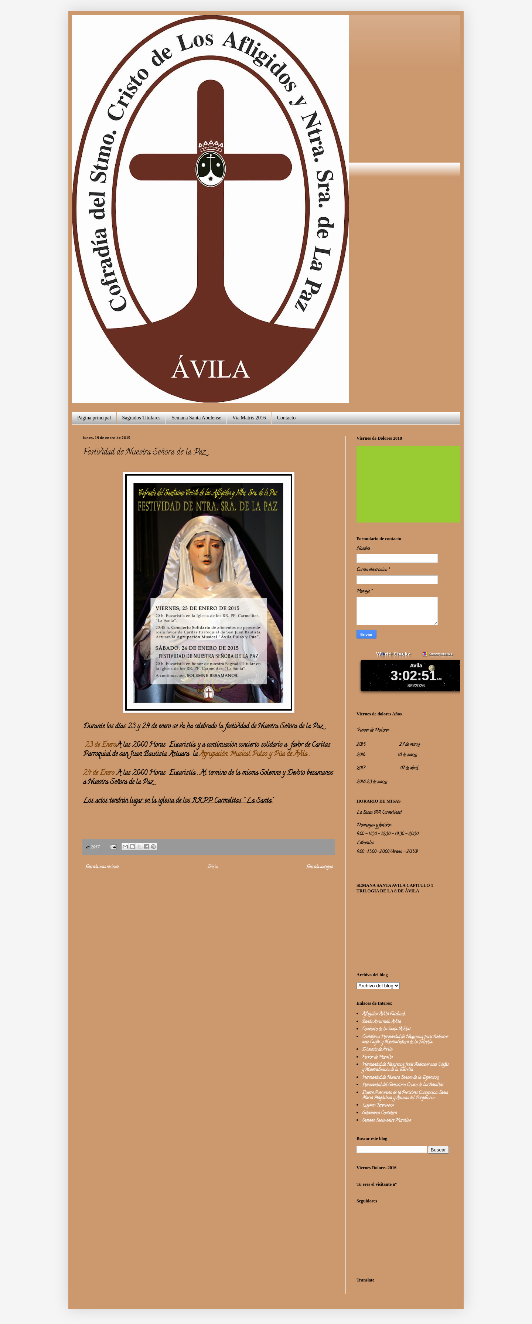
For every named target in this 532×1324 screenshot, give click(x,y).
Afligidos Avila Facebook (383, 1014)
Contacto (286, 418)
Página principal (94, 418)
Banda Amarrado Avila (381, 1021)
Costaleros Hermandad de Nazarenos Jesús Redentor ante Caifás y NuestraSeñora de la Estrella (405, 1040)
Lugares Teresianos (378, 1105)
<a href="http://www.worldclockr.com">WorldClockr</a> (416, 674)
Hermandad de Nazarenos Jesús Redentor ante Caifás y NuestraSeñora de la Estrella (405, 1067)
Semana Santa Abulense (196, 418)
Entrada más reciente (102, 867)
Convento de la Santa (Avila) (386, 1029)
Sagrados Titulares (141, 418)
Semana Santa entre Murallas (386, 1120)
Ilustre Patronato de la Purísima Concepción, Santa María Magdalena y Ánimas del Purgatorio (405, 1095)
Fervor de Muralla (377, 1057)
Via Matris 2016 (249, 418)
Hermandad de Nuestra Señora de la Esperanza (400, 1077)
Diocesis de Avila (377, 1049)
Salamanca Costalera (379, 1113)
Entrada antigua (319, 867)
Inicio (212, 867)
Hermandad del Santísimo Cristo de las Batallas (402, 1085)
